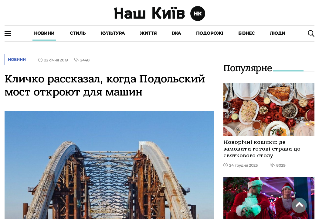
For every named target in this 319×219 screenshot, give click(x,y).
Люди (277, 33)
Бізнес (246, 33)
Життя (148, 33)
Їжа (176, 33)
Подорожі (209, 33)
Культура (113, 33)
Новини (44, 33)
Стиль (78, 33)
